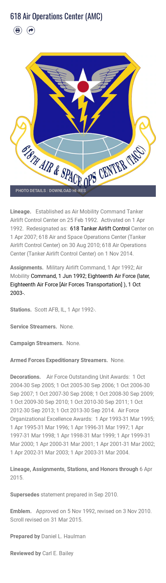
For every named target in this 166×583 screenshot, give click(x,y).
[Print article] (18, 30)
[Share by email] (31, 30)
